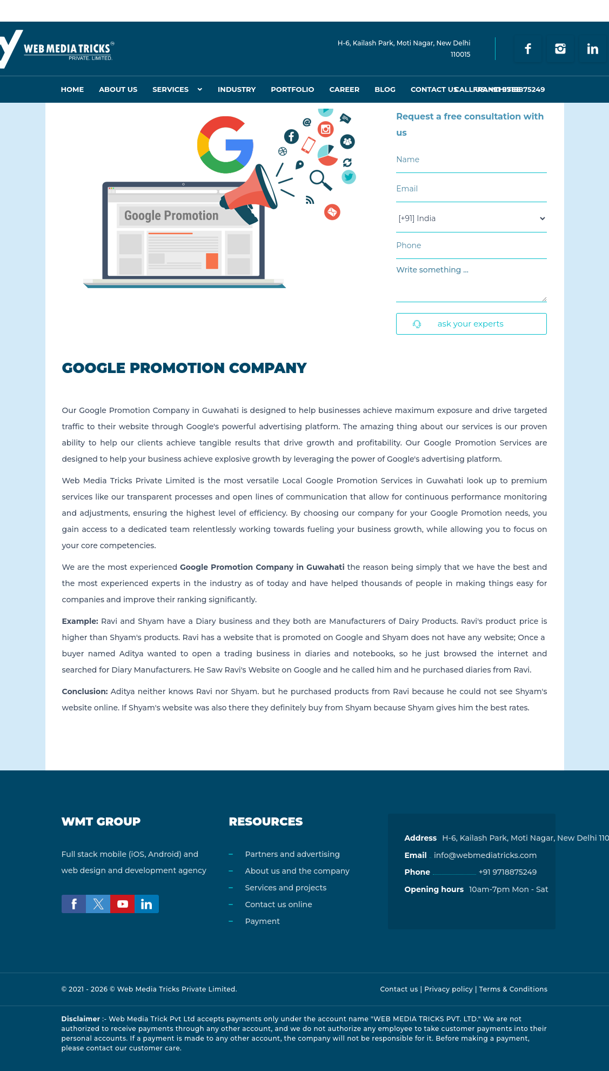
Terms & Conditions (513, 989)
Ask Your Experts (458, 323)
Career (345, 89)
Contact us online (278, 904)
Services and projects (285, 888)
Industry (237, 89)
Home (72, 89)
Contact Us (434, 89)
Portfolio (292, 89)
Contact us (399, 989)
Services (170, 89)
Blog (385, 89)
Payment (262, 921)
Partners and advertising (292, 854)
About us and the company (297, 871)
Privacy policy (448, 989)
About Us (118, 89)
